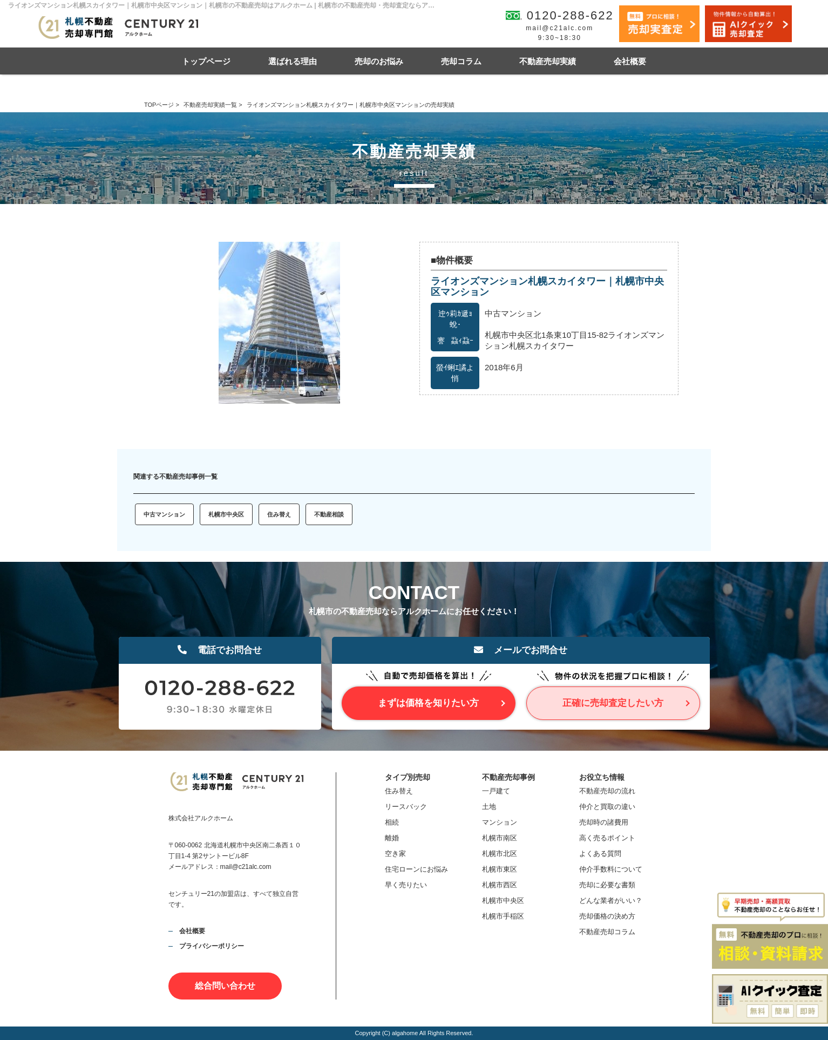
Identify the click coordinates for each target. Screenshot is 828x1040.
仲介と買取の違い (607, 807)
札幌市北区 (499, 853)
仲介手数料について (610, 869)
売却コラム (461, 61)
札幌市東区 (499, 869)
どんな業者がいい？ (610, 900)
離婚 (392, 838)
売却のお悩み (379, 61)
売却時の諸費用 (603, 822)
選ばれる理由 (292, 61)
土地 (489, 807)
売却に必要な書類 (607, 885)
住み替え (279, 514)
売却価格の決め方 (607, 916)
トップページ (206, 61)
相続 (392, 822)
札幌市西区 (499, 885)
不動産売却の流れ (607, 791)
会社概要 (630, 61)
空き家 (395, 853)
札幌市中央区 (226, 514)
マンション (499, 822)
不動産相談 (329, 514)
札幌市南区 (499, 838)
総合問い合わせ (225, 985)
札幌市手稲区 (503, 916)
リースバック (406, 807)
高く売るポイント (607, 838)
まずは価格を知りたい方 (428, 703)
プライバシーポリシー (211, 946)
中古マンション (164, 514)
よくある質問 (600, 853)
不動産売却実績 (547, 61)
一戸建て (496, 791)
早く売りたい (406, 885)
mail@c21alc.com (559, 28)
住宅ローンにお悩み (416, 869)
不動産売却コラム (607, 932)
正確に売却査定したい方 (612, 703)
